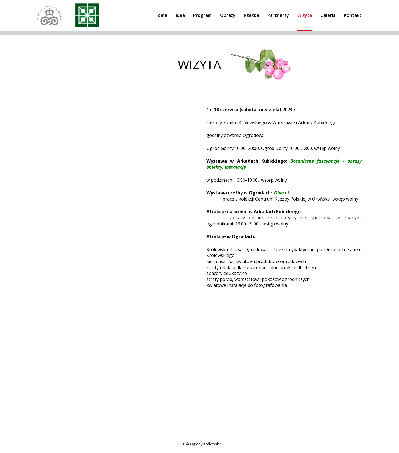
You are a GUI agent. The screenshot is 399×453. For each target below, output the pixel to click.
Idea (180, 15)
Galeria (328, 15)
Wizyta (304, 15)
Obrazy (228, 15)
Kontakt (353, 15)
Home (161, 15)
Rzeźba (251, 15)
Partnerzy (278, 15)
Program (202, 15)
